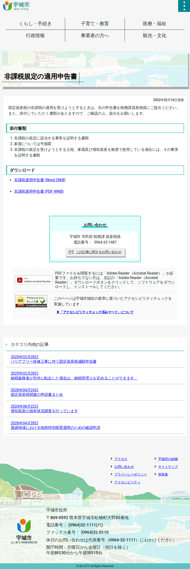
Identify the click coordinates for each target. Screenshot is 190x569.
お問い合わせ (124, 467)
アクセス (120, 459)
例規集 (163, 474)
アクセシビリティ (127, 482)
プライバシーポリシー (130, 474)
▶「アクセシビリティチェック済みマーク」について (95, 312)
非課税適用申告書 (39, 180)
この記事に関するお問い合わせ (95, 252)
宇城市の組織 (168, 459)
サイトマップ (168, 467)
